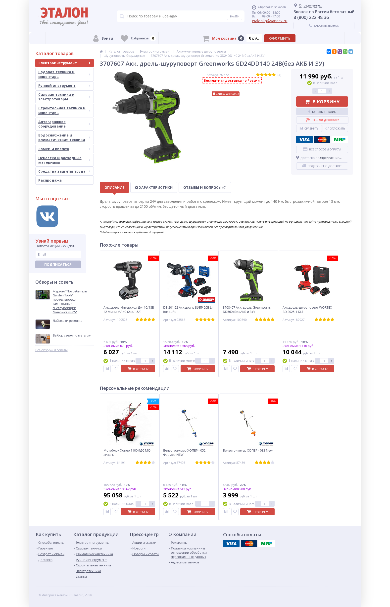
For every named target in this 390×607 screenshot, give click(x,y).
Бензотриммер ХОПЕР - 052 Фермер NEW (184, 452)
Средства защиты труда (64, 171)
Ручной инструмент (64, 85)
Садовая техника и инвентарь (64, 74)
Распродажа (50, 180)
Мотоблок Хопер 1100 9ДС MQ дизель (126, 452)
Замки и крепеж (64, 148)
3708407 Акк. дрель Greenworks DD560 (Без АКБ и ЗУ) (247, 309)
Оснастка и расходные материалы (64, 160)
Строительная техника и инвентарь (64, 110)
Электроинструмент (64, 63)
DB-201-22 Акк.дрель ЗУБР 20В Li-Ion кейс (188, 309)
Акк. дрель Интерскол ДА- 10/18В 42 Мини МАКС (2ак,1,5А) (128, 309)
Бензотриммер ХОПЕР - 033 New (248, 450)
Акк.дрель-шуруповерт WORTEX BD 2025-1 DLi (307, 309)
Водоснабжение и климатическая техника (64, 137)
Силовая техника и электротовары (64, 96)
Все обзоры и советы (51, 350)
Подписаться (58, 264)
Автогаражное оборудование (64, 124)
